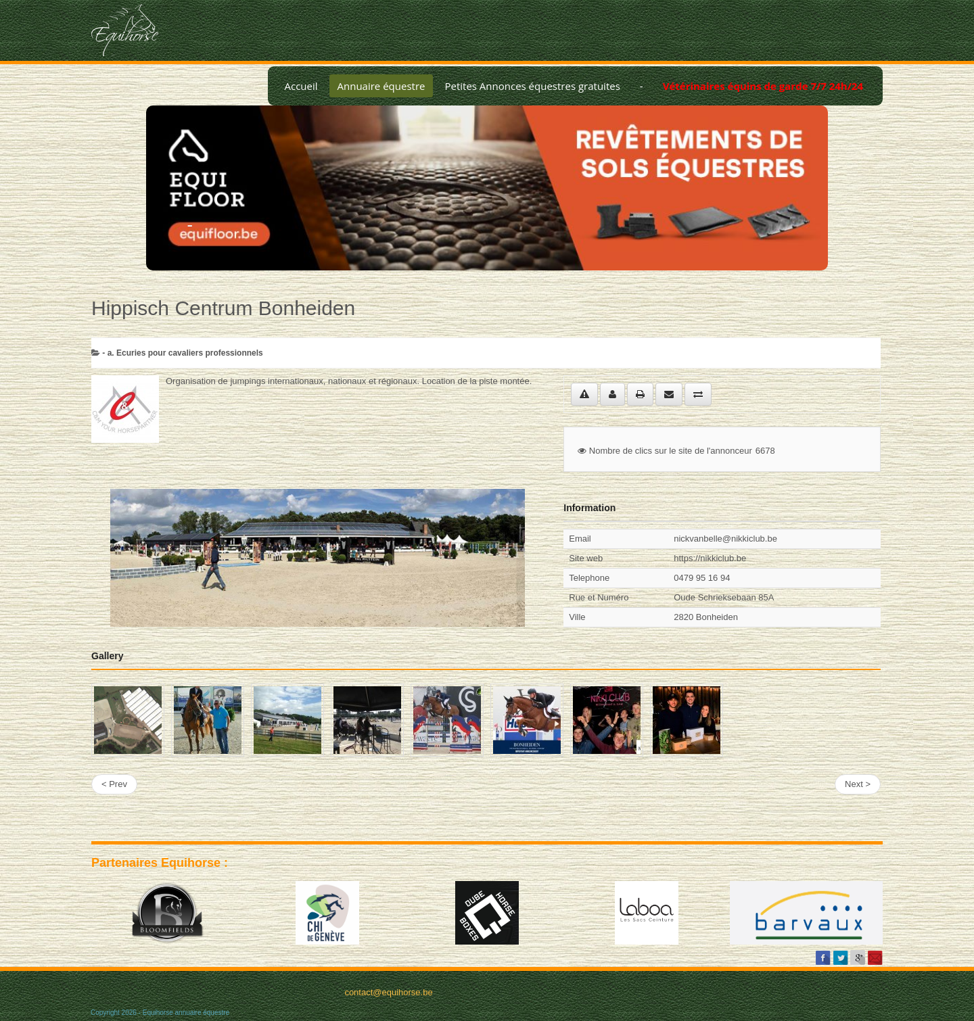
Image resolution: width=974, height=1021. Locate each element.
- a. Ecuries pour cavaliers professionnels (182, 353)
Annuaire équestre (381, 86)
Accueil (300, 86)
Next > (858, 784)
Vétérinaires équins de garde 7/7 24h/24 (763, 86)
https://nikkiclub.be (710, 558)
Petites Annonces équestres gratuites (532, 86)
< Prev (114, 784)
